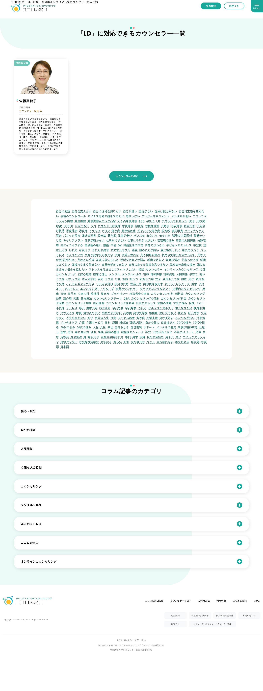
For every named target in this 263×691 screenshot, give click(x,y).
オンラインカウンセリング (181, 269)
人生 (96, 327)
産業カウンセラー (127, 289)
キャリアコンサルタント (155, 289)
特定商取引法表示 (200, 615)
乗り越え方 (82, 332)
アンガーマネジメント (156, 216)
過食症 (83, 231)
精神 (146, 274)
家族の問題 (164, 303)
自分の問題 (63, 211)
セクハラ (151, 235)
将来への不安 (190, 260)
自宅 (100, 279)
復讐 (63, 332)
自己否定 (193, 313)
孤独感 (166, 231)
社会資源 (76, 337)
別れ (93, 332)
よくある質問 (240, 600)
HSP (192, 221)
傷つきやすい (91, 313)
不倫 (113, 245)
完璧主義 (152, 318)
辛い (178, 337)
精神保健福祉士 (153, 284)
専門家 (72, 293)
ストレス (71, 308)
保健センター (69, 342)
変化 (90, 318)
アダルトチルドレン (174, 221)
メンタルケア (69, 322)
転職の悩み (173, 260)
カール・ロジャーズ (177, 284)
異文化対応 (182, 342)
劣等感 (140, 318)
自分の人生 (102, 318)
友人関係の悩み (150, 255)
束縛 (142, 337)
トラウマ (94, 231)
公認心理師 (84, 274)
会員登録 (211, 6)
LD (158, 221)
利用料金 (221, 600)
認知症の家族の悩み (182, 264)
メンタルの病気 (166, 327)
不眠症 (165, 226)
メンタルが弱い (181, 216)
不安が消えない (162, 332)
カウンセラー (154, 269)
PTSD (106, 231)
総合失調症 (140, 313)
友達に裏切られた (107, 260)
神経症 (139, 226)
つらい (142, 308)
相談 (141, 269)
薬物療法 (86, 298)
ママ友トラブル (120, 250)
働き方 (105, 293)
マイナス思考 (126, 318)
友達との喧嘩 (85, 260)
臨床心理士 (100, 274)
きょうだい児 (74, 255)
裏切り (170, 337)
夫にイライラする (72, 245)
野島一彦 (136, 284)
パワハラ (139, 235)
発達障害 (80, 221)
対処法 (123, 322)
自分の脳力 (152, 322)
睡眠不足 (92, 308)
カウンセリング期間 (79, 303)
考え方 (182, 313)
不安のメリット (184, 332)
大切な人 (106, 342)
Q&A (126, 298)
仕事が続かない (94, 240)
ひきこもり (82, 226)
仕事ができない (116, 240)
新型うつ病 (147, 279)
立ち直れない (165, 342)
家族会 (65, 337)
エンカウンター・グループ (97, 289)
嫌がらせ (93, 337)
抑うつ (133, 279)
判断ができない (112, 313)
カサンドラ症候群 (109, 226)
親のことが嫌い (149, 250)
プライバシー (119, 293)
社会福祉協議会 (89, 342)
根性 (184, 279)
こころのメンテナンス (80, 284)
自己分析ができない (114, 264)
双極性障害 (152, 226)
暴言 (135, 337)
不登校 (197, 245)
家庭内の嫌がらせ (112, 337)
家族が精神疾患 (188, 327)
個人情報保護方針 (224, 615)
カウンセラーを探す (127, 176)
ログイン (234, 6)
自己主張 (117, 308)
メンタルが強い (185, 318)
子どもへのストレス (179, 245)
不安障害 (176, 226)
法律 (63, 293)
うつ (93, 226)
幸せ (110, 327)
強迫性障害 (89, 235)
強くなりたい (183, 308)
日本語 (65, 346)
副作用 (67, 298)
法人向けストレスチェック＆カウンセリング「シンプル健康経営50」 (131, 645)
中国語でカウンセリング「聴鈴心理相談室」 (131, 649)
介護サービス (94, 322)
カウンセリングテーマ (108, 298)
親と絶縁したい (170, 250)
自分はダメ (168, 322)
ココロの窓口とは (154, 600)
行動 (113, 318)
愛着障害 (127, 226)
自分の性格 (122, 284)
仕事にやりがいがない (141, 240)
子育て (193, 274)
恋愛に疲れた (130, 255)
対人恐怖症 (89, 279)
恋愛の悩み (180, 303)
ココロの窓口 (104, 284)
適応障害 (177, 231)
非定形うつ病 (171, 279)
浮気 (117, 255)
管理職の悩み (165, 240)
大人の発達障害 (127, 221)
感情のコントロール (73, 216)
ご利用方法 (204, 600)
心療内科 (83, 293)
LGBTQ (68, 226)
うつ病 (109, 279)
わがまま (105, 308)
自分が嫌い (130, 211)
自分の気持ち (155, 337)
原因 (115, 322)
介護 (82, 322)
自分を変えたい (82, 211)
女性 (103, 327)
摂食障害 (71, 231)
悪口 (128, 337)
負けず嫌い (166, 318)
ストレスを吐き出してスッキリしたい (113, 269)
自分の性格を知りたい (107, 211)
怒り (70, 332)
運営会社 (175, 624)
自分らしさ (122, 327)
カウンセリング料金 (174, 298)
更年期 (112, 235)
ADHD (150, 221)
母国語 (195, 342)
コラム (256, 600)
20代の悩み (184, 322)
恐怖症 (102, 235)
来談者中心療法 (139, 293)
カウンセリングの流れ (145, 298)
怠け (191, 279)
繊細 (79, 313)
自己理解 (98, 303)
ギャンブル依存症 (148, 231)
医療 (194, 284)
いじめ (73, 250)
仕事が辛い (125, 235)
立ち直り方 (138, 342)
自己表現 (136, 327)
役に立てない (167, 313)
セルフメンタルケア (161, 308)
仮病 (125, 279)
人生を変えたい (76, 318)
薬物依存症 (129, 231)
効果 (76, 298)
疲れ (108, 322)
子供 (198, 332)
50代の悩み (84, 327)
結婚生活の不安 (133, 245)
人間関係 (182, 274)
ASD (142, 221)
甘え (158, 279)
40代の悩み (68, 327)
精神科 (95, 293)
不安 (148, 332)
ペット (150, 342)
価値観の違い (93, 245)
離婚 (106, 245)
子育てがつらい (155, 245)
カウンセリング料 (162, 293)
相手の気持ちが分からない (179, 255)
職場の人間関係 (182, 235)
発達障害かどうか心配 (102, 221)
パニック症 (73, 279)
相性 (192, 303)
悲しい (117, 342)
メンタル (114, 274)
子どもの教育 (100, 250)
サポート (149, 327)
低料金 (179, 293)
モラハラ (164, 235)
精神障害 (156, 274)
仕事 (118, 279)
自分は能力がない (165, 211)
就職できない (155, 260)
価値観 (153, 313)
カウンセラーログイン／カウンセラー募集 (212, 624)
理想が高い (136, 322)
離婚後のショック (132, 332)
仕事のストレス (146, 303)
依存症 (116, 231)
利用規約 (175, 615)
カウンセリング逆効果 (120, 303)
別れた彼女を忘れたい (99, 255)
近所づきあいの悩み (133, 260)
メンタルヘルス (132, 274)
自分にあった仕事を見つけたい (148, 264)
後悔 (101, 332)
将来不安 (189, 226)
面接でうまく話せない (86, 264)
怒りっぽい (133, 216)
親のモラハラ (190, 250)
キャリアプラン (73, 240)
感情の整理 (112, 332)
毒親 (135, 250)
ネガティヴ (67, 313)
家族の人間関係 (186, 240)
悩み (82, 308)
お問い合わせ (249, 615)
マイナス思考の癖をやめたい (106, 216)
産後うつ (84, 250)
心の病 (127, 313)
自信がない (146, 211)
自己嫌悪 (130, 308)
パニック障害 (71, 235)
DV (120, 245)
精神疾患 (169, 274)
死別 (126, 342)
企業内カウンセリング (187, 289)
